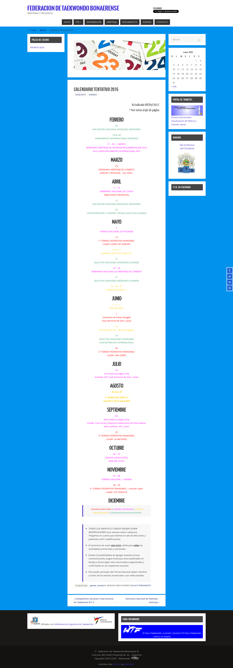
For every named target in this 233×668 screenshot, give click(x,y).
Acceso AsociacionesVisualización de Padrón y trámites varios (183, 121)
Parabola (116, 664)
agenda (93, 585)
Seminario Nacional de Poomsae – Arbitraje (142, 600)
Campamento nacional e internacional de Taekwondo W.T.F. (94, 600)
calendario (101, 585)
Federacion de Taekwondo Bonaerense (73, 8)
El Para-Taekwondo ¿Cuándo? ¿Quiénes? (162, 633)
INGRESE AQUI (37, 47)
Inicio (33, 30)
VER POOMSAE (187, 148)
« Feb (174, 86)
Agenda (43, 30)
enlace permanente (141, 585)
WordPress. (129, 664)
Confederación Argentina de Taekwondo (73, 624)
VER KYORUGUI (187, 145)
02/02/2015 (80, 94)
